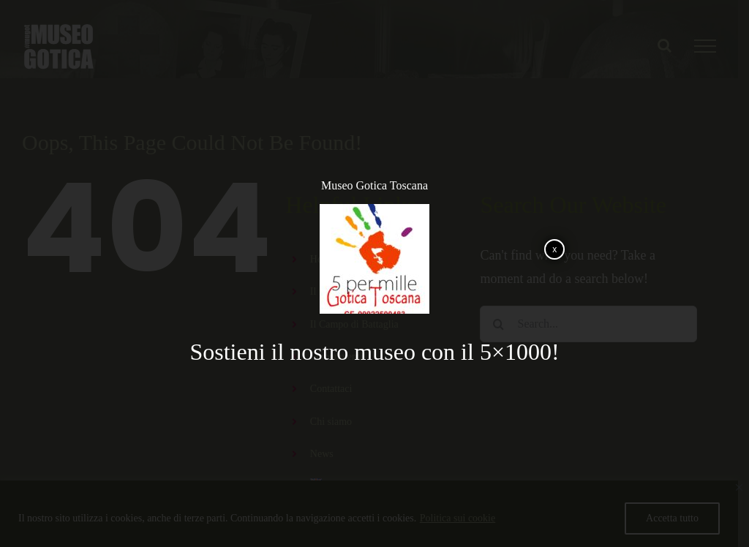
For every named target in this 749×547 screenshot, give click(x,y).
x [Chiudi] (554, 249)
